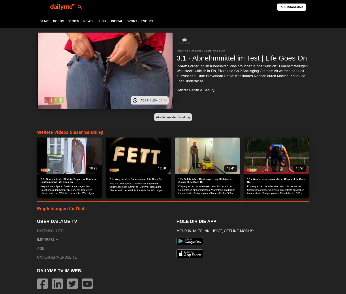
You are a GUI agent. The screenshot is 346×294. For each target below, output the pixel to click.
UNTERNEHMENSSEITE (57, 257)
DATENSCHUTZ (50, 231)
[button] (184, 40)
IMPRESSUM (47, 240)
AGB (41, 248)
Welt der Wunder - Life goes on (201, 51)
